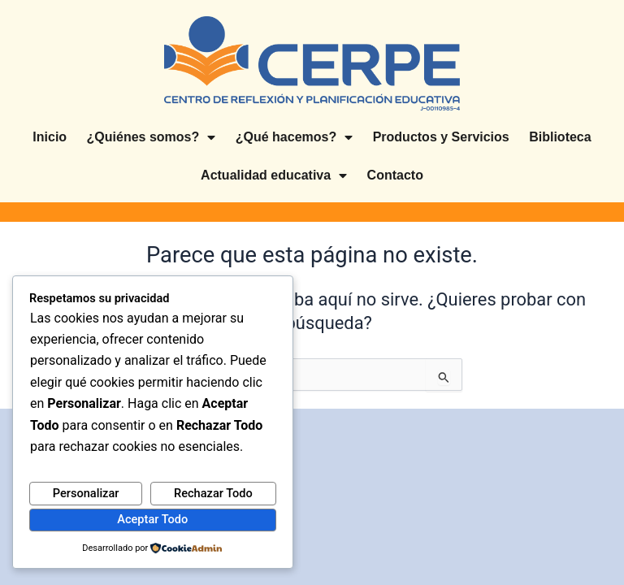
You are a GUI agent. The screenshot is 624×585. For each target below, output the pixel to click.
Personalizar (86, 493)
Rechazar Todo (213, 493)
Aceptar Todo (152, 519)
